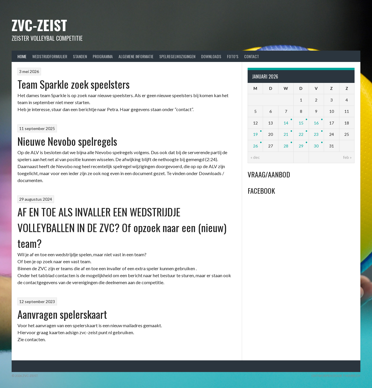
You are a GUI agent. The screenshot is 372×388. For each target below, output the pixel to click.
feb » (347, 157)
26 (255, 145)
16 (316, 122)
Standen (80, 56)
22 (301, 134)
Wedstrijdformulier (49, 56)
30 (316, 145)
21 (286, 134)
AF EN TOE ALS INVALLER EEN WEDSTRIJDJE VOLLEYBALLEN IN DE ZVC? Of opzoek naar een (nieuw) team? (121, 227)
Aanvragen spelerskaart (62, 314)
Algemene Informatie (136, 56)
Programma (103, 56)
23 (316, 134)
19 (255, 134)
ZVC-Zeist (39, 25)
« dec (255, 157)
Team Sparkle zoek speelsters (73, 84)
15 (301, 122)
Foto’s (232, 56)
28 (286, 145)
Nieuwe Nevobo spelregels (67, 141)
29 (301, 145)
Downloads (211, 56)
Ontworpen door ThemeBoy (335, 376)
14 (286, 122)
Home (21, 56)
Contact (251, 56)
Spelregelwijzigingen (177, 56)
